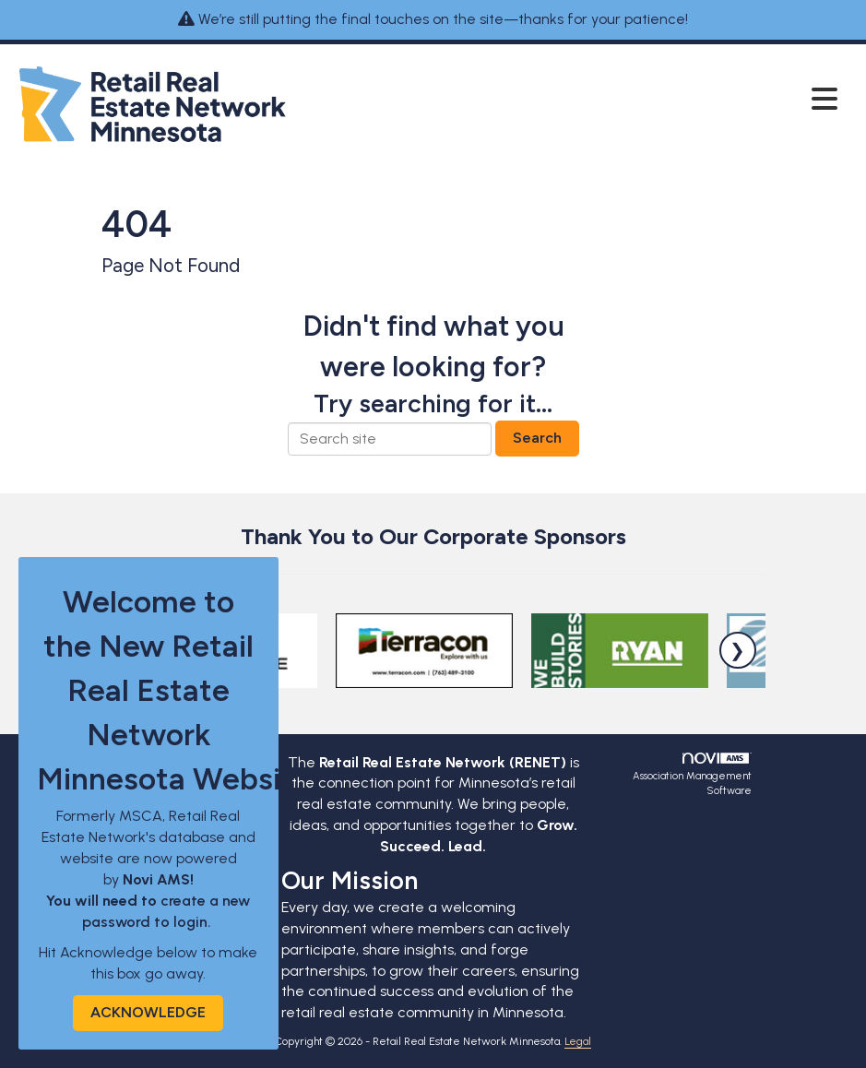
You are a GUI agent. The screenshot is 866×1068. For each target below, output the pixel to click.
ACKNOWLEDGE (148, 1012)
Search (537, 437)
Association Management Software (692, 775)
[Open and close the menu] (569, 100)
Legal (577, 1041)
